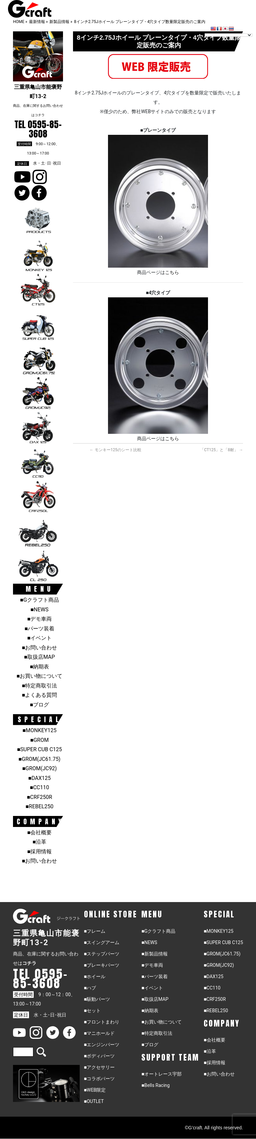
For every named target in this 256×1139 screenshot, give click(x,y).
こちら (172, 272)
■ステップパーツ (101, 953)
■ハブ (90, 987)
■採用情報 (39, 851)
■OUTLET (94, 1101)
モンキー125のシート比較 (115, 450)
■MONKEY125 (40, 730)
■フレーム (94, 931)
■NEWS (40, 609)
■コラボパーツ (99, 1078)
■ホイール (94, 976)
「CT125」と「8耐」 (221, 450)
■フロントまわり (101, 1022)
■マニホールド (99, 1033)
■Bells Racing (155, 1085)
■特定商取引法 (39, 685)
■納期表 (39, 666)
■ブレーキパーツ (101, 965)
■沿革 (40, 842)
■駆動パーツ (97, 999)
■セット (92, 1010)
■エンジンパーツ (101, 1044)
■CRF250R (39, 797)
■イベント (39, 638)
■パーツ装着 (40, 628)
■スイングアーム (101, 942)
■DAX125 (39, 778)
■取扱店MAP (39, 657)
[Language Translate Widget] (228, 35)
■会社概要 (39, 832)
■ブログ (39, 704)
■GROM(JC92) (39, 768)
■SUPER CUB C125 (39, 749)
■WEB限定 (95, 1090)
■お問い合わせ (39, 647)
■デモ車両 (39, 619)
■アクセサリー (99, 1067)
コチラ (40, 115)
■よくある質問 (39, 695)
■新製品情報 (154, 953)
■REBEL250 (39, 806)
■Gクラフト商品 (39, 600)
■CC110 (39, 787)
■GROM (39, 740)
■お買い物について (40, 676)
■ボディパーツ (99, 1056)
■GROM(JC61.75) (40, 759)
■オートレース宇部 (161, 1074)
